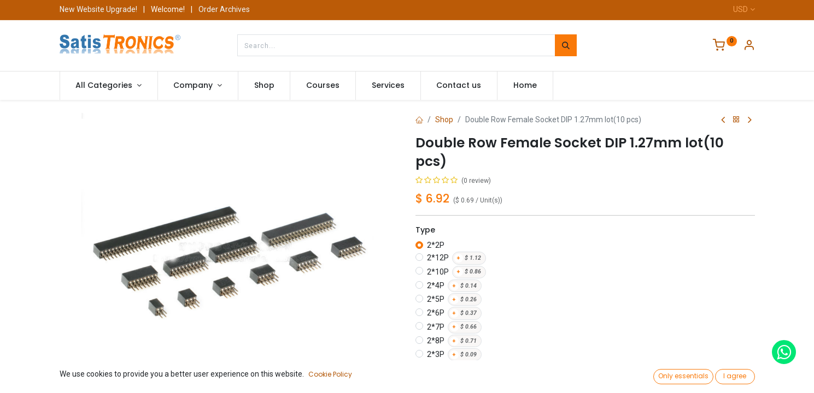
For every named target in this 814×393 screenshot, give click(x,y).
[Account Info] (749, 46)
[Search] (566, 45)
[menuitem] (264, 86)
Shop (444, 119)
